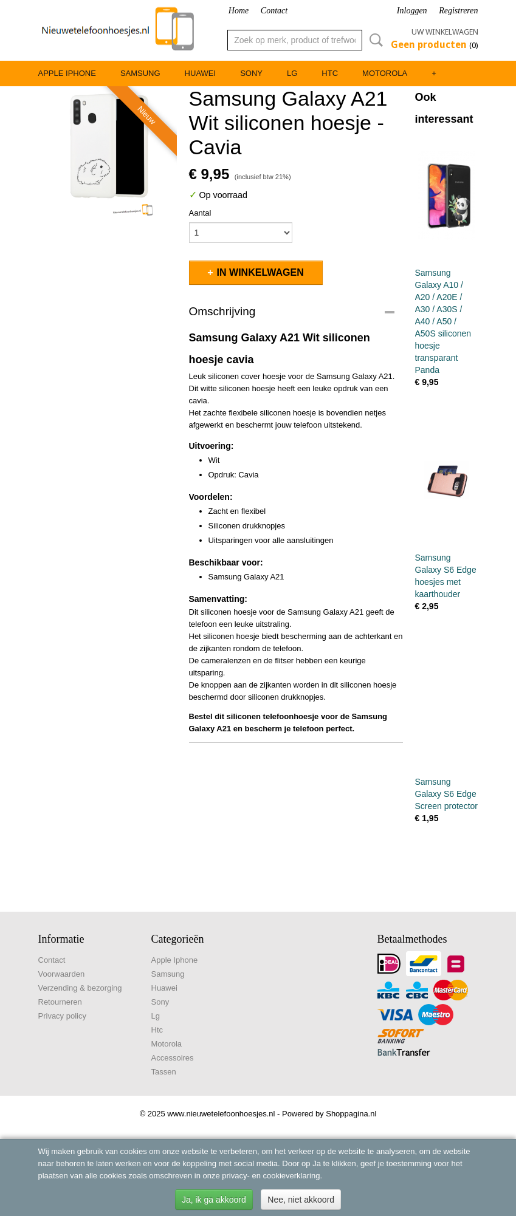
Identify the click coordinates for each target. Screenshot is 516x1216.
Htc (330, 73)
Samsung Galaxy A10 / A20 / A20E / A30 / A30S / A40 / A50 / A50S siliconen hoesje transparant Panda (443, 321)
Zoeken (374, 40)
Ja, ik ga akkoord (214, 1199)
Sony (251, 73)
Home (239, 10)
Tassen (163, 1071)
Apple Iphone (67, 73)
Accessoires (172, 1057)
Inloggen (412, 10)
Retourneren (60, 1001)
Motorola (384, 73)
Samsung (140, 73)
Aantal (200, 212)
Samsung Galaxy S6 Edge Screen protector (446, 794)
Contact (274, 10)
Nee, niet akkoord (300, 1199)
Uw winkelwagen (444, 31)
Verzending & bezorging (80, 987)
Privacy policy (62, 1015)
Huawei (200, 73)
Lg (292, 73)
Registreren (458, 10)
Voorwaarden (61, 974)
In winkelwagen (260, 272)
